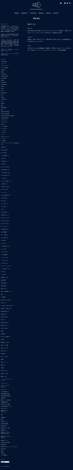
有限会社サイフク (4, 410)
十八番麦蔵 (3, 297)
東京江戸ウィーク (4, 421)
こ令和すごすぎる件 (5, 186)
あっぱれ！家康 (4, 149)
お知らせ (2, 124)
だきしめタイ (3, 200)
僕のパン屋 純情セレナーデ (6, 291)
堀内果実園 (3, 397)
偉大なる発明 (3, 285)
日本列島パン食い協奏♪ (5, 404)
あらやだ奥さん (4, 152)
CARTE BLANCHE (4, 76)
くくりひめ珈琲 (4, 126)
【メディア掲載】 (4, 67)
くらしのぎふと (4, 128)
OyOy (2, 105)
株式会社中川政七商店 (5, 442)
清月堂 (2, 331)
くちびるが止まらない (5, 175)
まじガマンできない (5, 223)
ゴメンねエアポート (5, 251)
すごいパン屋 (3, 192)
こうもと (2, 380)
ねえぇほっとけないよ (5, 220)
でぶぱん (2, 209)
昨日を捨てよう (4, 314)
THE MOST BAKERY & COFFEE (7, 115)
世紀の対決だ (3, 280)
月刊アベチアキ (4, 408)
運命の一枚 (3, 365)
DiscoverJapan (4, 84)
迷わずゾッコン (4, 362)
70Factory (3, 69)
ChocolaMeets (4, 78)
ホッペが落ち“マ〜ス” (5, 268)
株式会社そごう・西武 (5, 427)
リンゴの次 (3, 274)
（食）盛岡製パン (4, 455)
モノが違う (3, 271)
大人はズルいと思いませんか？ (7, 305)
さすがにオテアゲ (4, 189)
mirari (2, 101)
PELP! (2, 109)
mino (2, 414)
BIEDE (2, 72)
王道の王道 (3, 333)
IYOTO (2, 88)
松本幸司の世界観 (4, 423)
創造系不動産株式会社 (5, 393)
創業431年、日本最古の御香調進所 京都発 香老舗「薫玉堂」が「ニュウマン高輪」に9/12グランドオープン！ (10, 36)
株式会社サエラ (4, 430)
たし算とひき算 (4, 198)
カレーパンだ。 (4, 243)
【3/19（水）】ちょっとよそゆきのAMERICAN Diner (10, 54)
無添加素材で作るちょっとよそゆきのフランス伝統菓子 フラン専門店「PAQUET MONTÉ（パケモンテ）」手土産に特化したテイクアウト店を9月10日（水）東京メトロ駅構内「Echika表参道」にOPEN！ (10, 29)
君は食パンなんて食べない (6, 299)
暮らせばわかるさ (4, 316)
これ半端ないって (4, 183)
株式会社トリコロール (5, 432)
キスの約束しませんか (5, 246)
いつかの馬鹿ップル (5, 155)
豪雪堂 (2, 359)
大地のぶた (3, 437)
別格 (2, 294)
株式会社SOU (3, 425)
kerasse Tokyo (4, 92)
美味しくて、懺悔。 (5, 345)
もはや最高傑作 (4, 232)
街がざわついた (4, 350)
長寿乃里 (2, 452)
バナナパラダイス (4, 260)
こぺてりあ (3, 132)
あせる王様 (3, 147)
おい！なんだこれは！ (5, 166)
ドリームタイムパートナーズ (6, 379)
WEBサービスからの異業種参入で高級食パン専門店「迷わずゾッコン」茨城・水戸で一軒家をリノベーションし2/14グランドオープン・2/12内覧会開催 (49, 49)
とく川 (2, 134)
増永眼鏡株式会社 (4, 402)
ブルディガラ (3, 389)
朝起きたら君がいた (5, 322)
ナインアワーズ (4, 383)
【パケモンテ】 (4, 120)
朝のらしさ (3, 319)
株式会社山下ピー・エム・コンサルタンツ (9, 446)
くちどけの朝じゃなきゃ (6, 172)
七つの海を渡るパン (5, 391)
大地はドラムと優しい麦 (6, 308)
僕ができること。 (4, 288)
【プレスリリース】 (5, 65)
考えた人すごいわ (4, 348)
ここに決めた (3, 178)
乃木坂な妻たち (4, 282)
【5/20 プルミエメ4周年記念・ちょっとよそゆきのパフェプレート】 (10, 50)
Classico (2, 80)
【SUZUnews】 (4, 61)
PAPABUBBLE (4, 107)
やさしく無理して (4, 234)
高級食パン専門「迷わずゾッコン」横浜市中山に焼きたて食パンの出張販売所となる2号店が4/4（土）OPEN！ (50, 40)
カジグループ (3, 138)
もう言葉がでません (5, 229)
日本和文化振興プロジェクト (6, 406)
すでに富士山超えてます (6, 195)
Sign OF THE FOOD (5, 111)
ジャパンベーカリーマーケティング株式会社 (10, 142)
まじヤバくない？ (4, 226)
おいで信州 (3, 164)
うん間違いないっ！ (5, 161)
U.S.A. (2, 144)
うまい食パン (3, 158)
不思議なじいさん (4, 277)
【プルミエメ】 (4, 122)
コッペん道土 (3, 249)
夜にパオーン (3, 302)
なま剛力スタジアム (5, 215)
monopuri (3, 103)
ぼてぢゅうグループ (5, 136)
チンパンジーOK (4, 257)
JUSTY (2, 90)
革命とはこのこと (4, 370)
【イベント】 (3, 63)
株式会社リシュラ (4, 440)
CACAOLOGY (4, 74)
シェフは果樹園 (4, 254)
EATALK (2, 86)
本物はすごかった (4, 325)
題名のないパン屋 (4, 373)
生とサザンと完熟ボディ (6, 336)
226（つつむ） (4, 411)
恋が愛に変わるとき (5, 311)
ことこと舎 (3, 130)
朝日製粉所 (3, 417)
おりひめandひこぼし (5, 169)
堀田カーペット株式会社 (6, 400)
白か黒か (2, 339)
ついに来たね (3, 206)
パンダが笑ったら (4, 263)
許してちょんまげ (4, 356)
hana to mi (3, 386)
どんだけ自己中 (4, 212)
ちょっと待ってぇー (5, 203)
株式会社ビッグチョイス (6, 436)
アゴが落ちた (3, 240)
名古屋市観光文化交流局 (6, 395)
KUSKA (2, 97)
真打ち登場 (3, 448)
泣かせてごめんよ (4, 328)
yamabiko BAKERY (5, 117)
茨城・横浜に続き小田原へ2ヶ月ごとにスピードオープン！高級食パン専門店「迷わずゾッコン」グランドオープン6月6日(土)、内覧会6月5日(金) (49, 31)
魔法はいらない (4, 376)
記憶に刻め (3, 353)
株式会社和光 (3, 444)
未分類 (2, 419)
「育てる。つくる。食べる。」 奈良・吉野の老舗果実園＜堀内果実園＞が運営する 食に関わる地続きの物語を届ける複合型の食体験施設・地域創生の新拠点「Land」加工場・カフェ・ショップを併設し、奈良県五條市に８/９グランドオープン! (10, 43)
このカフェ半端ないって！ (6, 181)
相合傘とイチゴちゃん (5, 342)
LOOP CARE (3, 99)
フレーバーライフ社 (5, 385)
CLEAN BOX (3, 82)
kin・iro (2, 94)
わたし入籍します (4, 237)
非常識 (2, 367)
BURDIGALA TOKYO (5, 433)
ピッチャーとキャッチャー (6, 266)
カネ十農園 (3, 140)
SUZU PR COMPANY (5, 113)
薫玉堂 (2, 450)
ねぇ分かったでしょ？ (5, 217)
